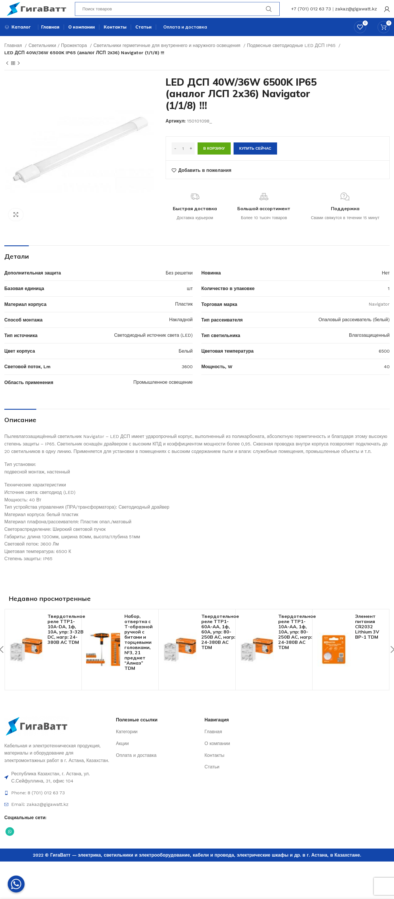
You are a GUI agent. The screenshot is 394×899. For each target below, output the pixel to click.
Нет (386, 283)
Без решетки (179, 283)
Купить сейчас (255, 158)
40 (387, 376)
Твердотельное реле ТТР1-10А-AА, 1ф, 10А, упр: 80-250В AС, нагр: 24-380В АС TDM (297, 641)
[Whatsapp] (16, 884)
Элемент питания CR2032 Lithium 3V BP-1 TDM (367, 636)
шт (190, 298)
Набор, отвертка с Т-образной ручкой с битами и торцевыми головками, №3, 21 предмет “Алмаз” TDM (138, 652)
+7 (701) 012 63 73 (311, 13)
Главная (13, 55)
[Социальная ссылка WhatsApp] (9, 841)
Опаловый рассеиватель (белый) (354, 329)
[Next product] (19, 73)
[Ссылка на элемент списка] (57, 787)
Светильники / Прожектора (58, 55)
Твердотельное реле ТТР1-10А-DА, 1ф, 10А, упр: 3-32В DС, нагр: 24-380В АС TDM (66, 639)
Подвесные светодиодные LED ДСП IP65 (292, 55)
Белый (186, 361)
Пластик (184, 314)
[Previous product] (7, 73)
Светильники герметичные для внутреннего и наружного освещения (168, 55)
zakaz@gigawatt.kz (356, 13)
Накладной (181, 329)
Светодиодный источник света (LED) (153, 345)
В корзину (214, 158)
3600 (187, 376)
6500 (384, 361)
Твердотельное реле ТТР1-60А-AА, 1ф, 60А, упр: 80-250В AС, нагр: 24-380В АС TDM (220, 641)
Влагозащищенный (369, 345)
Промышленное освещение (163, 392)
